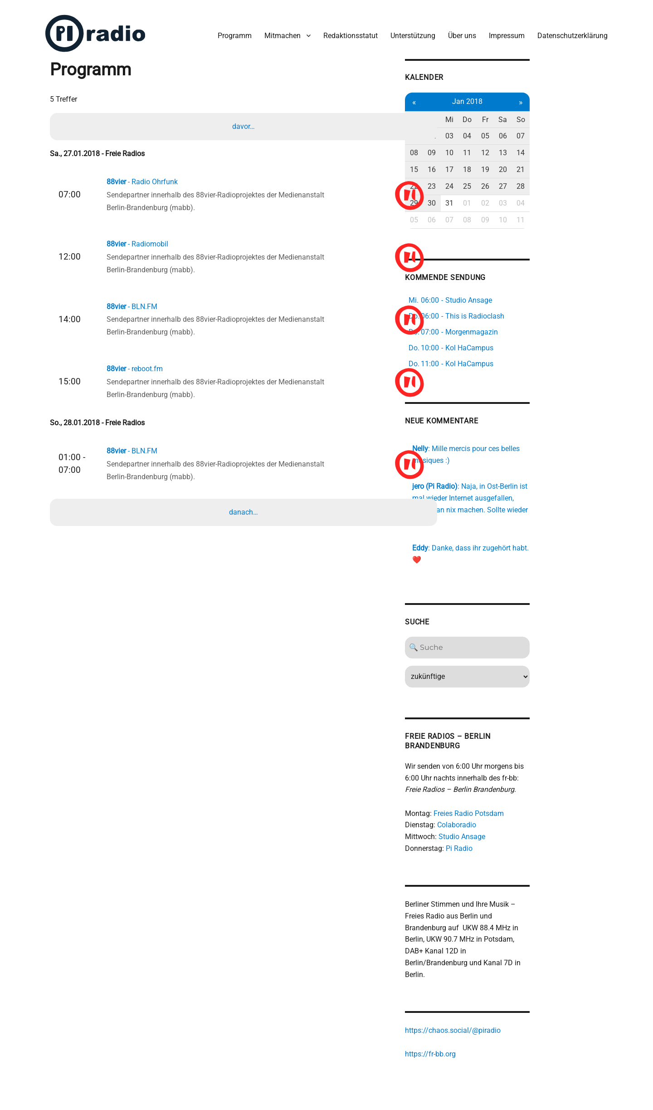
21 (589, 164)
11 (530, 147)
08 (472, 147)
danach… (244, 521)
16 (491, 164)
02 (491, 131)
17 (511, 164)
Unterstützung (409, 31)
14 (589, 147)
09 (491, 147)
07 (589, 131)
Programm (231, 31)
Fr (550, 114)
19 (550, 164)
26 (550, 181)
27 (569, 181)
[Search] (531, 619)
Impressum (503, 31)
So (589, 114)
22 (472, 181)
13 (569, 147)
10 (511, 147)
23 (491, 181)
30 (491, 197)
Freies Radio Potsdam (526, 785)
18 (530, 164)
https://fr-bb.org (488, 1016)
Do (530, 114)
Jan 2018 (530, 96)
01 (472, 131)
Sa (569, 114)
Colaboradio (514, 797)
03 (511, 131)
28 (589, 181)
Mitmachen (279, 31)
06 (569, 131)
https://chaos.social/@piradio (510, 992)
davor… (245, 122)
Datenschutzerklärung (569, 31)
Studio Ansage (519, 809)
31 (511, 197)
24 (511, 181)
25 (530, 181)
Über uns (458, 31)
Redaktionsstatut (347, 31)
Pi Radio (516, 820)
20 (569, 164)
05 (550, 131)
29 (472, 197)
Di (491, 114)
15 (472, 164)
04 (530, 131)
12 (550, 147)
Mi (511, 114)
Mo (472, 114)
